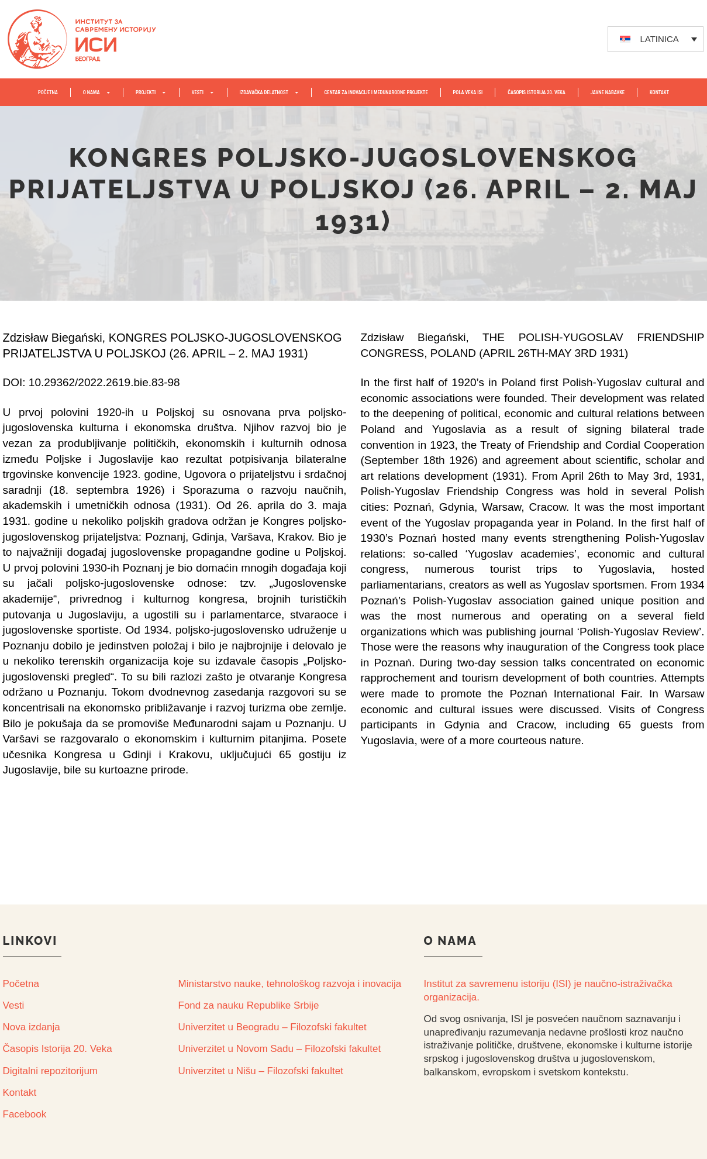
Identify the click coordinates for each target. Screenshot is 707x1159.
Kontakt (20, 1092)
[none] (655, 39)
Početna (21, 983)
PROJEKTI (151, 92)
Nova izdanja (31, 1027)
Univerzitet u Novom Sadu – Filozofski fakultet (279, 1048)
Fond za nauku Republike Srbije (248, 1005)
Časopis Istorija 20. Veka (57, 1048)
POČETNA (48, 92)
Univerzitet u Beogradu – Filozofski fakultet (272, 1027)
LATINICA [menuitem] (659, 39)
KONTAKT (659, 92)
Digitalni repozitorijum (50, 1071)
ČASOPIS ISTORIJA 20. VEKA (536, 92)
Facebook (25, 1114)
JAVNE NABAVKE (608, 92)
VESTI (203, 92)
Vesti (14, 1005)
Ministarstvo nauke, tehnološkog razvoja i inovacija (290, 983)
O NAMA (97, 92)
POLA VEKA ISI (468, 92)
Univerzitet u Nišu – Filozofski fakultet (261, 1071)
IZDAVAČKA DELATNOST (269, 92)
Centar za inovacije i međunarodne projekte (375, 92)
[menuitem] (655, 39)
